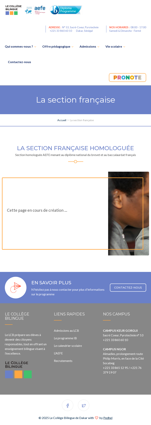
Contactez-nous (19, 62)
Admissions (88, 46)
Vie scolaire (113, 46)
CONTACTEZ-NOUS (128, 287)
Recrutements (63, 360)
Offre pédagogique (56, 46)
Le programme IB (65, 338)
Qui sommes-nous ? (19, 46)
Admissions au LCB (66, 330)
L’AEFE (58, 353)
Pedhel (107, 418)
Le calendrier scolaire (68, 345)
